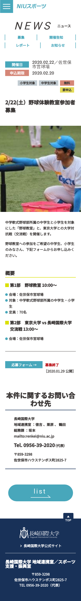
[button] (6, 6)
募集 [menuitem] (20, 37)
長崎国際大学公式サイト (43, 545)
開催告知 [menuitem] (56, 37)
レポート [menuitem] (23, 45)
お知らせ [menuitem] (58, 45)
